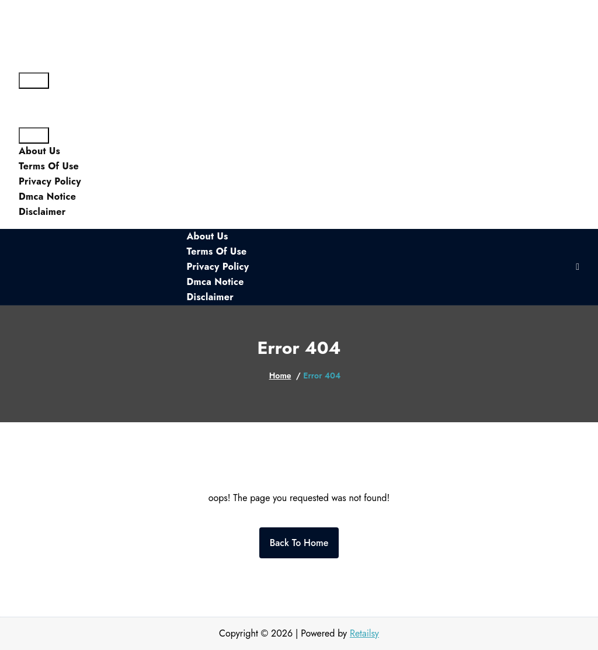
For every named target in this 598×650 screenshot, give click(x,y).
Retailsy (364, 633)
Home (280, 375)
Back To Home (299, 543)
